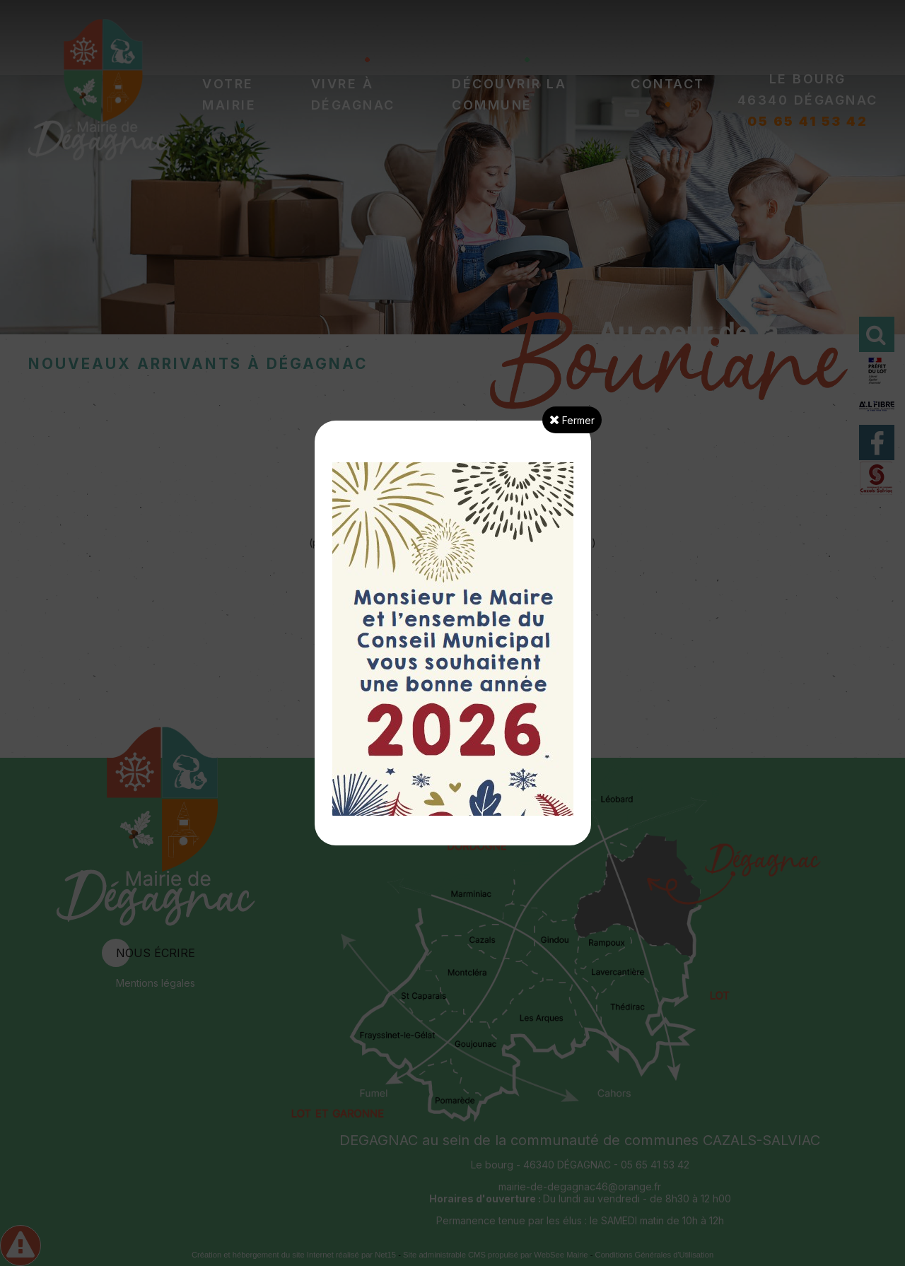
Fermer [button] (572, 420)
